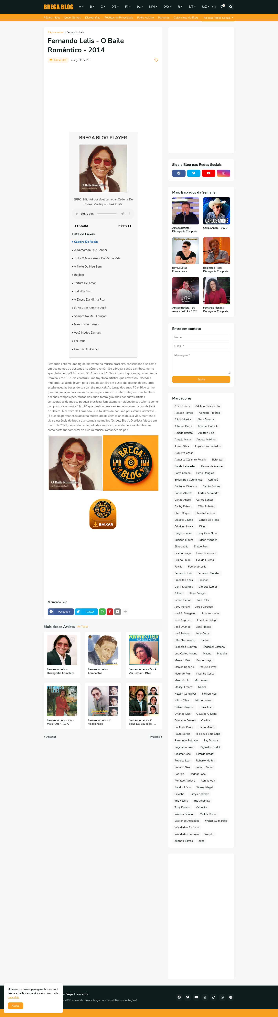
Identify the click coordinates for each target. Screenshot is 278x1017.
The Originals (202, 801)
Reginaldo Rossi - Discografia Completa (215, 269)
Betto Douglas (205, 473)
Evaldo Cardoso (206, 553)
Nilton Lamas (203, 700)
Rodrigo (179, 774)
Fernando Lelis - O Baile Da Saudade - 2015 (141, 722)
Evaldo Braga (183, 553)
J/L (138, 7)
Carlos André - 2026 (215, 228)
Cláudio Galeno (184, 520)
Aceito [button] (15, 1006)
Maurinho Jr (182, 680)
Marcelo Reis (182, 660)
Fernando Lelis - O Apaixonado (100, 722)
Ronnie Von (208, 781)
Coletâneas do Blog (186, 17)
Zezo (201, 841)
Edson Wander (208, 540)
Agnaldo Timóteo (209, 413)
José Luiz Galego (207, 620)
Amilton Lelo (206, 433)
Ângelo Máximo (206, 439)
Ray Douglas (211, 740)
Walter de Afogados (187, 821)
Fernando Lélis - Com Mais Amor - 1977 (60, 722)
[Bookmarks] (222, 7)
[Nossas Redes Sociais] (218, 17)
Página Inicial (52, 17)
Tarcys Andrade (199, 794)
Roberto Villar (204, 767)
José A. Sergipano (185, 613)
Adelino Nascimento (207, 406)
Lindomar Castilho (213, 647)
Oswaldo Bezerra (185, 720)
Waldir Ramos (208, 814)
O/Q (166, 7)
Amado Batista (184, 433)
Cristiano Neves (184, 526)
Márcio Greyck (204, 660)
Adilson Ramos (184, 413)
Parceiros (163, 17)
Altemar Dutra (183, 426)
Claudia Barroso (205, 513)
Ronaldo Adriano (185, 781)
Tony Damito (182, 807)
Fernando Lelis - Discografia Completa (60, 671)
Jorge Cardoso (204, 607)
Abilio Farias (182, 406)
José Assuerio (210, 613)
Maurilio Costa (205, 674)
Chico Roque (182, 513)
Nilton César (182, 700)
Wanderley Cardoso (187, 834)
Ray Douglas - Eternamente (180, 269)
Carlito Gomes (211, 486)
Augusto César (184, 453)
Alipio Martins (183, 419)
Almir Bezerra (205, 419)
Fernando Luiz (183, 573)
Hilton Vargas (197, 593)
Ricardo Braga (204, 754)
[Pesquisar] (231, 7)
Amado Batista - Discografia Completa (184, 229)
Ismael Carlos (183, 600)
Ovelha (205, 720)
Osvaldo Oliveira (206, 714)
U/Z (204, 7)
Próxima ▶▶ (125, 226)
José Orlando (183, 627)
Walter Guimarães (216, 821)
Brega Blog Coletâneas (188, 480)
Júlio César (202, 633)
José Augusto (183, 620)
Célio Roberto (206, 506)
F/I (126, 7)
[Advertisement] (103, 95)
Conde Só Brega (209, 520)
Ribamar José (183, 754)
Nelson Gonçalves (186, 694)
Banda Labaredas (185, 466)
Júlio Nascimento (185, 640)
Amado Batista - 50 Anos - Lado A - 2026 (184, 309)
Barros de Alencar (212, 466)
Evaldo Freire (182, 560)
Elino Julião (181, 546)
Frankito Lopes (184, 580)
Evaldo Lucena (205, 560)
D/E (114, 7)
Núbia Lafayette (184, 707)
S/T (191, 7)
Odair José (205, 707)
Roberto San (182, 767)
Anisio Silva (182, 446)
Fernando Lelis (76, 32)
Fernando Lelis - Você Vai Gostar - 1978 (142, 671)
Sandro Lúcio (183, 787)
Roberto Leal (182, 760)
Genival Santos (184, 587)
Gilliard (179, 593)
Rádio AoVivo (145, 17)
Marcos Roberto (184, 667)
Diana (202, 526)
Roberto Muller (205, 760)
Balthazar (217, 459)
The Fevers (181, 801)
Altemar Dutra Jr (208, 426)
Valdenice (201, 807)
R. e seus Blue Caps (208, 734)
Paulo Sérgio (182, 734)
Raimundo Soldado (186, 740)
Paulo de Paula (184, 727)
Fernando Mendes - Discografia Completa (215, 309)
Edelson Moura (184, 540)
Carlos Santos (205, 500)
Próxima (155, 737)
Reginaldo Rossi (184, 747)
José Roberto (182, 633)
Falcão (178, 566)
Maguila (222, 653)
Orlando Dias (183, 714)
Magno (207, 653)
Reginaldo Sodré (210, 747)
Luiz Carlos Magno (186, 653)
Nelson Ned (209, 694)
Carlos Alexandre (208, 493)
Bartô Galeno (183, 473)
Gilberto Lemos (208, 587)
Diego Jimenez (183, 533)
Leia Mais (13, 997)
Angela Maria (183, 439)
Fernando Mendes (208, 573)
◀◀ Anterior (81, 226)
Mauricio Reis (183, 674)
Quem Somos (72, 17)
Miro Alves (201, 680)
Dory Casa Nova (207, 533)
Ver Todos (82, 626)
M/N (152, 7)
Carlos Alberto (183, 493)
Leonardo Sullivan (186, 647)
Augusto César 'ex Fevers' (190, 459)
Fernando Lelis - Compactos (98, 671)
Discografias (92, 17)
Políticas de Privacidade (118, 17)
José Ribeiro (203, 627)
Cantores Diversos (186, 486)
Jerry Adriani (182, 607)
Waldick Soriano (184, 814)
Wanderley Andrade (187, 827)
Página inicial (55, 32)
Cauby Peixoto (183, 506)
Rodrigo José (198, 774)
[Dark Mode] (214, 7)
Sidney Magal (204, 787)
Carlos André (183, 500)
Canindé (213, 480)
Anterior (51, 737)
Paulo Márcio (207, 727)
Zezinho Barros (184, 841)
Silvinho (179, 794)
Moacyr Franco (183, 687)
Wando (208, 834)
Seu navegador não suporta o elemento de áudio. (103, 214)
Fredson (203, 580)
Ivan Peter (203, 600)
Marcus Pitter (208, 667)
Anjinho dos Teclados (208, 446)
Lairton (205, 640)
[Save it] (156, 60)
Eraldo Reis (201, 546)
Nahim (202, 687)
